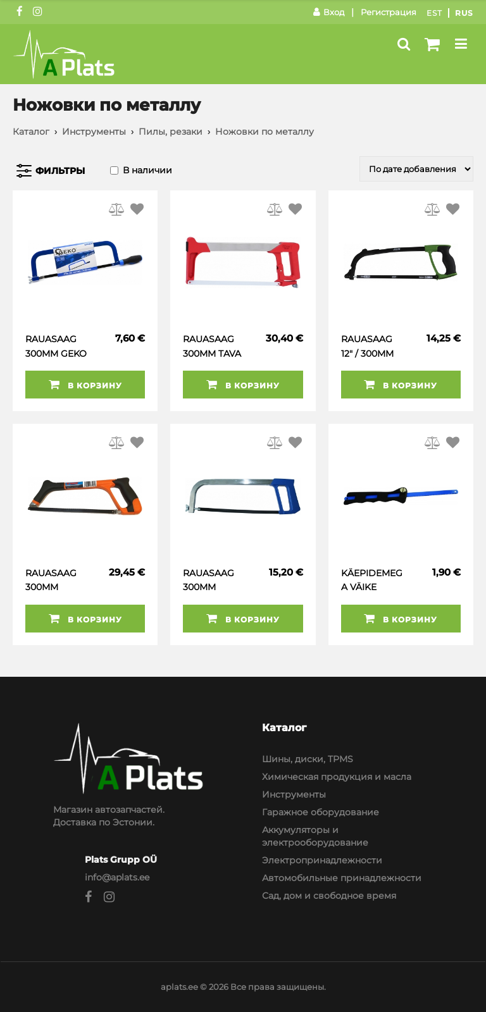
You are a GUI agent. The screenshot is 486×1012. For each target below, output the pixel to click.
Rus (464, 13)
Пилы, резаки (170, 131)
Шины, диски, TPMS (307, 759)
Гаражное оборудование (320, 812)
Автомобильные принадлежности (341, 878)
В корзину (85, 384)
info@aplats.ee (117, 877)
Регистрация (388, 12)
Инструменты (94, 131)
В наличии (147, 170)
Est (434, 13)
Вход (328, 12)
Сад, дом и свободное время (329, 895)
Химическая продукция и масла (336, 776)
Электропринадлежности (322, 860)
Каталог (31, 131)
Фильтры (60, 170)
